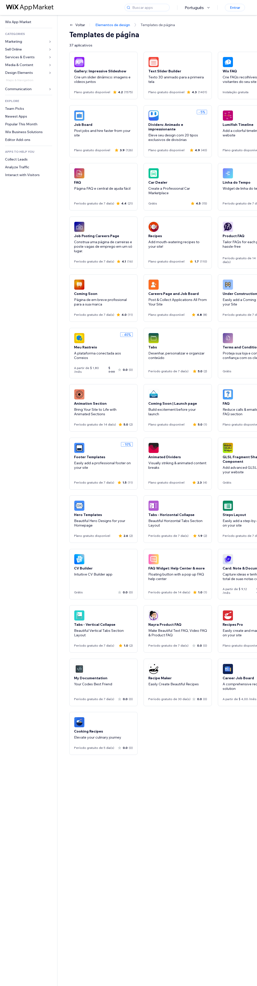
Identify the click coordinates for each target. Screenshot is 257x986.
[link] (28, 22)
